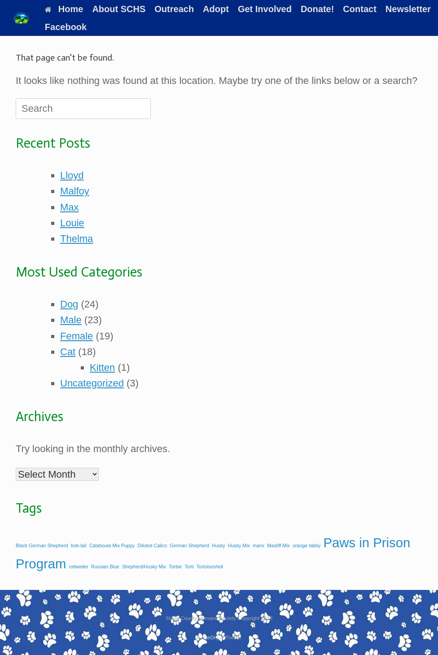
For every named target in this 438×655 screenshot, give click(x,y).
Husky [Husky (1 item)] (218, 545)
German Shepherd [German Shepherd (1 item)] (189, 545)
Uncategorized (92, 383)
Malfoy (74, 191)
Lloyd (72, 175)
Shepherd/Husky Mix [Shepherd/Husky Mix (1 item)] (144, 566)
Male (71, 319)
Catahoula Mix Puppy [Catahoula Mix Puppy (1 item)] (112, 545)
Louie (72, 223)
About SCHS (118, 9)
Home (64, 9)
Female (76, 336)
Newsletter (408, 9)
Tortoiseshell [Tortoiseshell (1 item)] (210, 566)
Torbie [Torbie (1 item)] (175, 566)
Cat (67, 351)
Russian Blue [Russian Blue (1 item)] (105, 566)
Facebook (66, 27)
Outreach (174, 9)
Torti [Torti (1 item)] (188, 566)
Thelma (76, 238)
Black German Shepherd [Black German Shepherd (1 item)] (42, 545)
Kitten (102, 367)
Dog (69, 304)
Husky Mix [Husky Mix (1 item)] (239, 545)
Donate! (317, 9)
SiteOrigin (212, 637)
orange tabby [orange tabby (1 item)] (306, 545)
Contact (359, 9)
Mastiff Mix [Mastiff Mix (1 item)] (278, 545)
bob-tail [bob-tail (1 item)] (79, 545)
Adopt (216, 9)
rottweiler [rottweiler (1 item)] (78, 566)
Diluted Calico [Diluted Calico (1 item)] (152, 545)
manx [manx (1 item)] (258, 545)
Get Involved (265, 9)
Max (69, 207)
